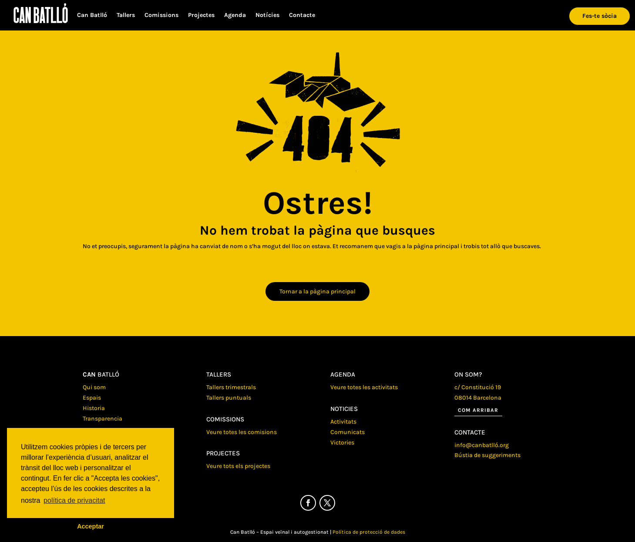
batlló (101, 374)
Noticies (344, 409)
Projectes (201, 15)
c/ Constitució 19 (477, 387)
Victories (342, 442)
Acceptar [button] (90, 526)
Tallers (126, 15)
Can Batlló (92, 15)
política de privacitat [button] (74, 500)
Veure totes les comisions (241, 432)
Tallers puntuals (228, 397)
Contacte (302, 15)
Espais (92, 397)
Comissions (161, 15)
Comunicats (347, 432)
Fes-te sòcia (599, 16)
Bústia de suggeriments (487, 455)
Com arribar (478, 410)
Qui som (94, 387)
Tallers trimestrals (231, 387)
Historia (94, 408)
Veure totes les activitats (364, 387)
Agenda (235, 15)
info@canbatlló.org (481, 445)
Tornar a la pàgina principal (317, 291)
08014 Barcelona (477, 397)
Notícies (267, 15)
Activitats (343, 421)
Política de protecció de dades (369, 532)
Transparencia (102, 418)
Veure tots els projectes (238, 466)
